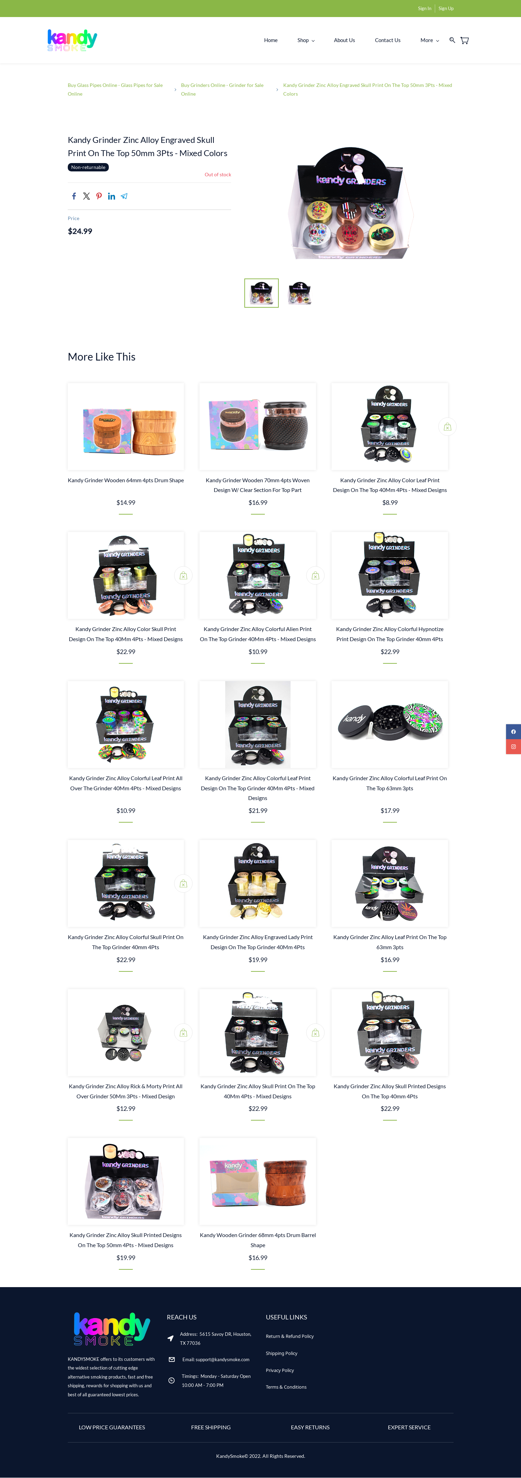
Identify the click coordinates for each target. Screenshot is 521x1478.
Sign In (424, 8)
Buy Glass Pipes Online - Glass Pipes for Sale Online (115, 89)
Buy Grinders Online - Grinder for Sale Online (222, 89)
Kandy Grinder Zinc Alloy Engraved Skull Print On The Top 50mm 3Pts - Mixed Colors (367, 89)
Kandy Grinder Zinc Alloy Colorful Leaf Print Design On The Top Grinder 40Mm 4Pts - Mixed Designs (258, 788)
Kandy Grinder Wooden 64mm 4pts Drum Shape (126, 480)
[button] (290, 1337)
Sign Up (446, 8)
